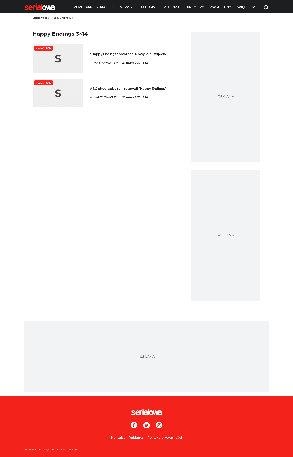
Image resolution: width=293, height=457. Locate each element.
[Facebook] (134, 425)
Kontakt (118, 438)
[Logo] (39, 6)
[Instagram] (159, 425)
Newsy (126, 7)
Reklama (136, 438)
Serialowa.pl (40, 17)
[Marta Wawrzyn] (138, 63)
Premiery (195, 7)
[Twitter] (146, 425)
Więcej (243, 7)
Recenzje (172, 7)
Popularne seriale (92, 7)
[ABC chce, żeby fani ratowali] (58, 93)
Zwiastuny (220, 7)
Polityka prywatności (164, 438)
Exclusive (148, 7)
